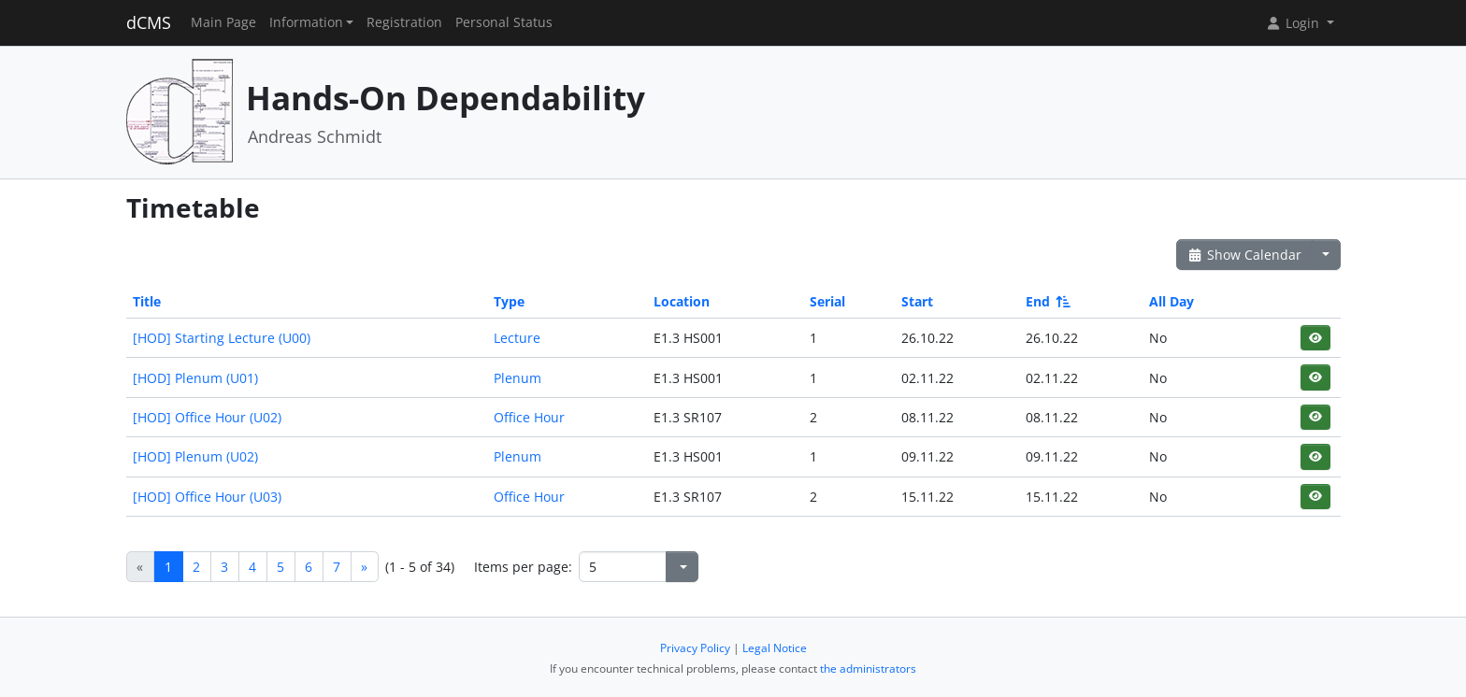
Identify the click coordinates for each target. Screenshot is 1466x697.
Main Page (223, 22)
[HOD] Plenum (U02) (195, 456)
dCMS (148, 22)
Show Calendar (1244, 254)
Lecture (517, 338)
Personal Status (504, 22)
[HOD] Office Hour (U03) (207, 496)
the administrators (868, 668)
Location (682, 301)
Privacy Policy (695, 648)
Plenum (517, 378)
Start (917, 301)
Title (147, 301)
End (1047, 301)
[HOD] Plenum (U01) (195, 378)
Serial (827, 301)
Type (509, 301)
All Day (1171, 301)
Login (1294, 23)
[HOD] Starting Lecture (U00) (221, 338)
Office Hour (529, 417)
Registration (404, 22)
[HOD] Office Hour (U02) (207, 417)
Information (306, 22)
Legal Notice (774, 648)
